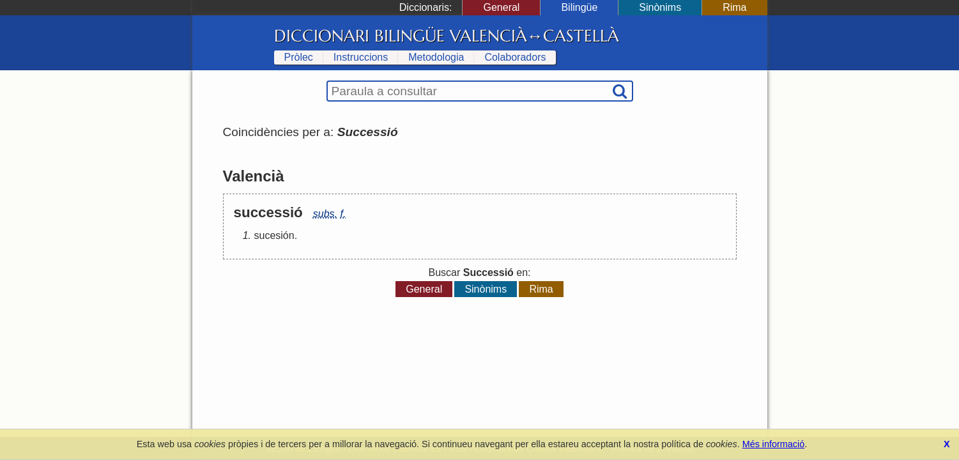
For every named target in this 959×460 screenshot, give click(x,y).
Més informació (773, 444)
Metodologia (436, 57)
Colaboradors (515, 57)
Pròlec (298, 57)
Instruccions (361, 57)
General (501, 7)
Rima (734, 7)
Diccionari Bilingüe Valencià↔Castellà (447, 36)
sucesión (274, 235)
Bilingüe (579, 7)
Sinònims (660, 7)
